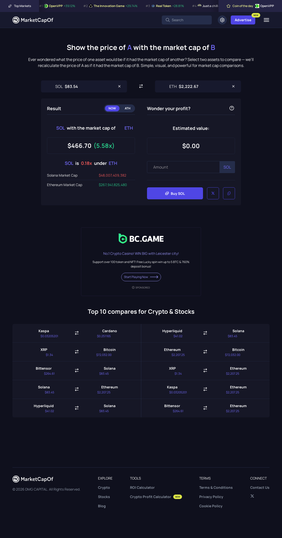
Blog (102, 506)
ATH (127, 108)
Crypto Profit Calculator (156, 496)
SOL (60, 128)
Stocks (104, 496)
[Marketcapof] (32, 19)
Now (112, 108)
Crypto (104, 487)
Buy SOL (175, 193)
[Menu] (266, 19)
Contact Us (260, 487)
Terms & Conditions (216, 487)
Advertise (243, 19)
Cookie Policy (210, 506)
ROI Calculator (142, 487)
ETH (128, 128)
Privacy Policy (211, 496)
